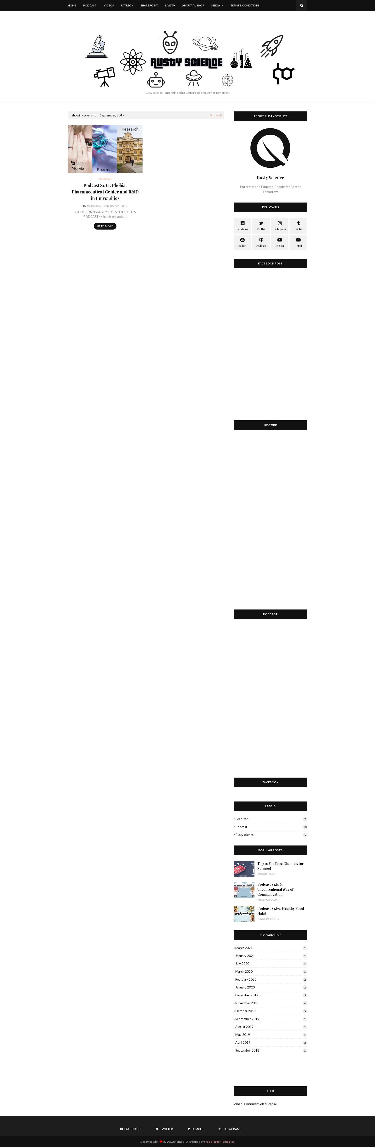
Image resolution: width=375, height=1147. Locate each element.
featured (271, 819)
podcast (271, 827)
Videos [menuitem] (109, 5)
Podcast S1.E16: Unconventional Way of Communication (275, 889)
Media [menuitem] (215, 5)
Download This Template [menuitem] (91, 16)
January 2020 (271, 987)
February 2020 (271, 979)
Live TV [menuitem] (170, 5)
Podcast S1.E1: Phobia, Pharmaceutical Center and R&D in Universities (105, 191)
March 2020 (271, 971)
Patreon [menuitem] (127, 5)
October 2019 (271, 1011)
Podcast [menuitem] (90, 5)
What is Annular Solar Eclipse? (256, 1104)
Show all (216, 115)
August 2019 (271, 1027)
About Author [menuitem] (193, 5)
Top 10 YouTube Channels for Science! (280, 866)
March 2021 (271, 948)
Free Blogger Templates (219, 1141)
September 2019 (271, 1019)
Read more (105, 226)
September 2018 (271, 1050)
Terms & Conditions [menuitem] (244, 5)
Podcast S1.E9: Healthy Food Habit (280, 911)
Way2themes (175, 1141)
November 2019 (271, 1003)
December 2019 (271, 995)
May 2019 (271, 1035)
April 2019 (271, 1042)
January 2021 (271, 956)
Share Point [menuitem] (149, 5)
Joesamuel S (94, 206)
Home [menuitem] (72, 5)
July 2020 (271, 964)
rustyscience (271, 835)
